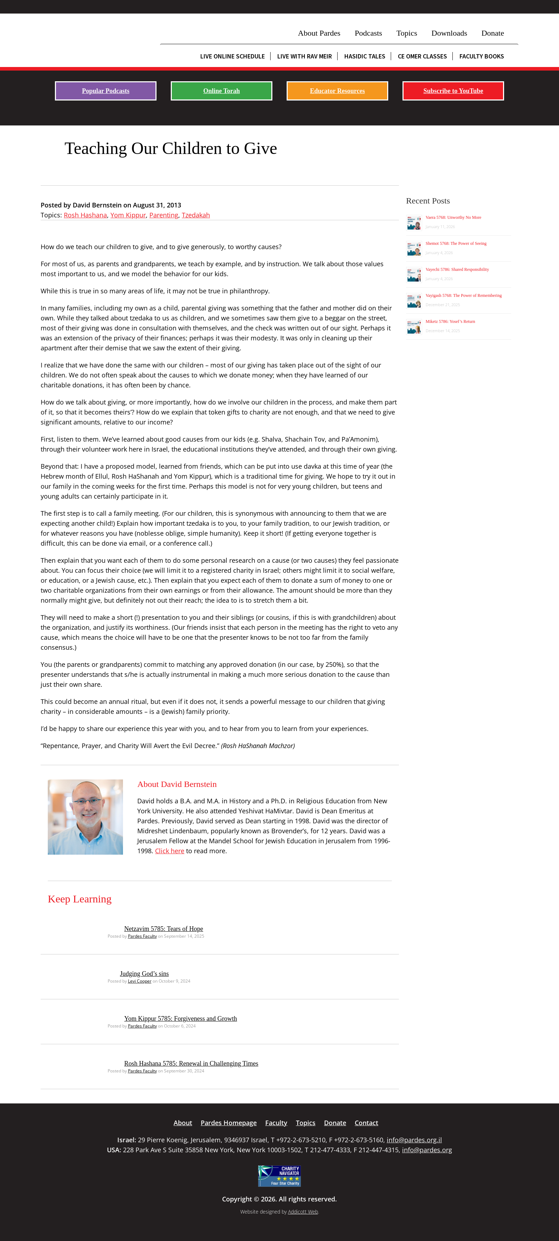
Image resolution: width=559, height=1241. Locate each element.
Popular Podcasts (105, 90)
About (183, 1122)
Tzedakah (196, 215)
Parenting (163, 215)
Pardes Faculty (142, 936)
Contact (366, 1122)
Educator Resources (337, 90)
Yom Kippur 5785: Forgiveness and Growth (180, 1018)
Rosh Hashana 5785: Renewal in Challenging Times (191, 1063)
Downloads (449, 33)
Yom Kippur (128, 215)
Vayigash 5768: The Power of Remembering (464, 295)
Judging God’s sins (144, 973)
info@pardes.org (427, 1149)
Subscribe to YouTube (453, 90)
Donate (492, 33)
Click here (169, 850)
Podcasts (368, 33)
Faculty (276, 1122)
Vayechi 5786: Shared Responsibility (457, 269)
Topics (406, 33)
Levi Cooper (140, 981)
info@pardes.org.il (414, 1140)
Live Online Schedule (232, 56)
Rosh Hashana (85, 215)
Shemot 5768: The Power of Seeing (456, 243)
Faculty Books (482, 56)
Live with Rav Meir (304, 56)
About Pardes (319, 33)
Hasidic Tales (364, 56)
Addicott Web (303, 1211)
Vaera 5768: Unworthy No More (453, 217)
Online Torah (221, 90)
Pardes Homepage (229, 1122)
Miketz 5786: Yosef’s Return (450, 321)
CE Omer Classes (422, 56)
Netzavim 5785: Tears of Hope (163, 928)
